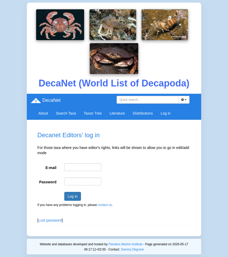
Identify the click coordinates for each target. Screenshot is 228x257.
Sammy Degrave (132, 249)
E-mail (51, 168)
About (43, 113)
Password (47, 182)
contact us (105, 205)
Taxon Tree (93, 113)
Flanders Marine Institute (125, 244)
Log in (165, 113)
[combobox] (148, 100)
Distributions (143, 113)
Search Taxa (66, 113)
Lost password (50, 220)
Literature (117, 113)
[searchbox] (147, 99)
